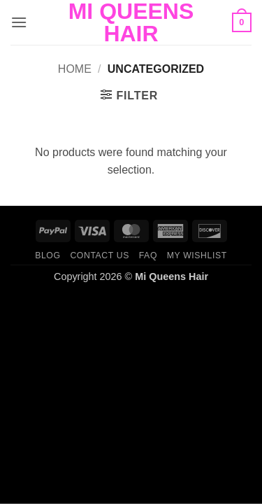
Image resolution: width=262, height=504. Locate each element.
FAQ (148, 255)
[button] (18, 22)
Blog (47, 255)
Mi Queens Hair (131, 22)
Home (75, 69)
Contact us (99, 255)
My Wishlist (197, 255)
